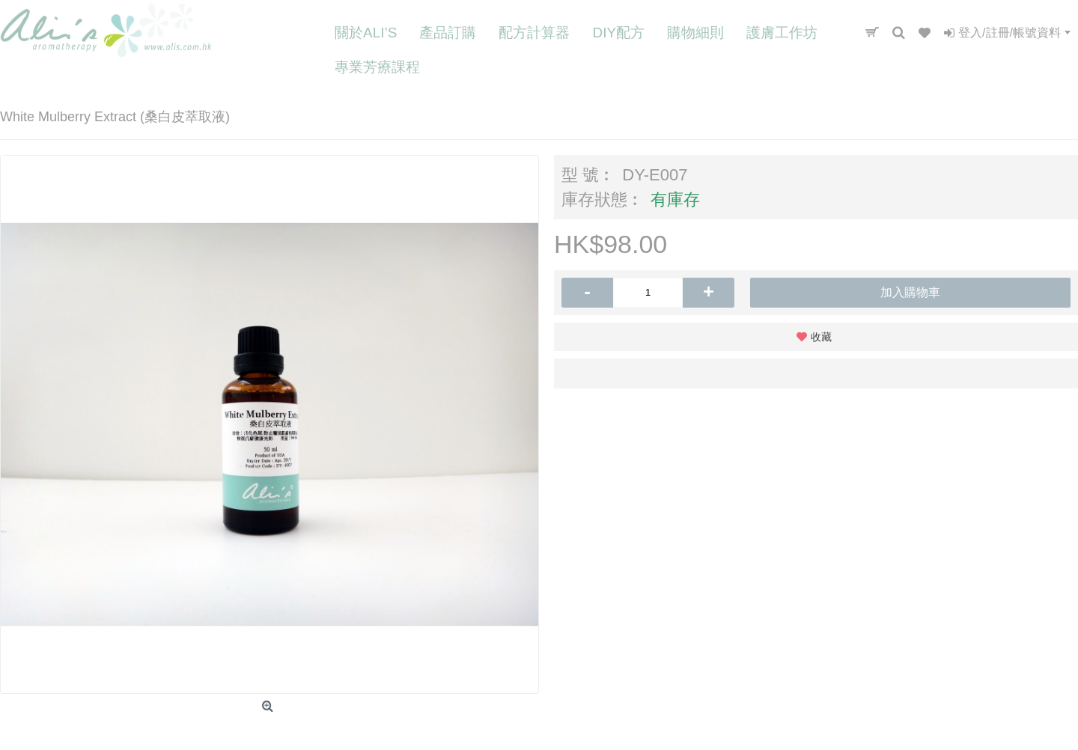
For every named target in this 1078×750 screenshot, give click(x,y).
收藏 (821, 337)
